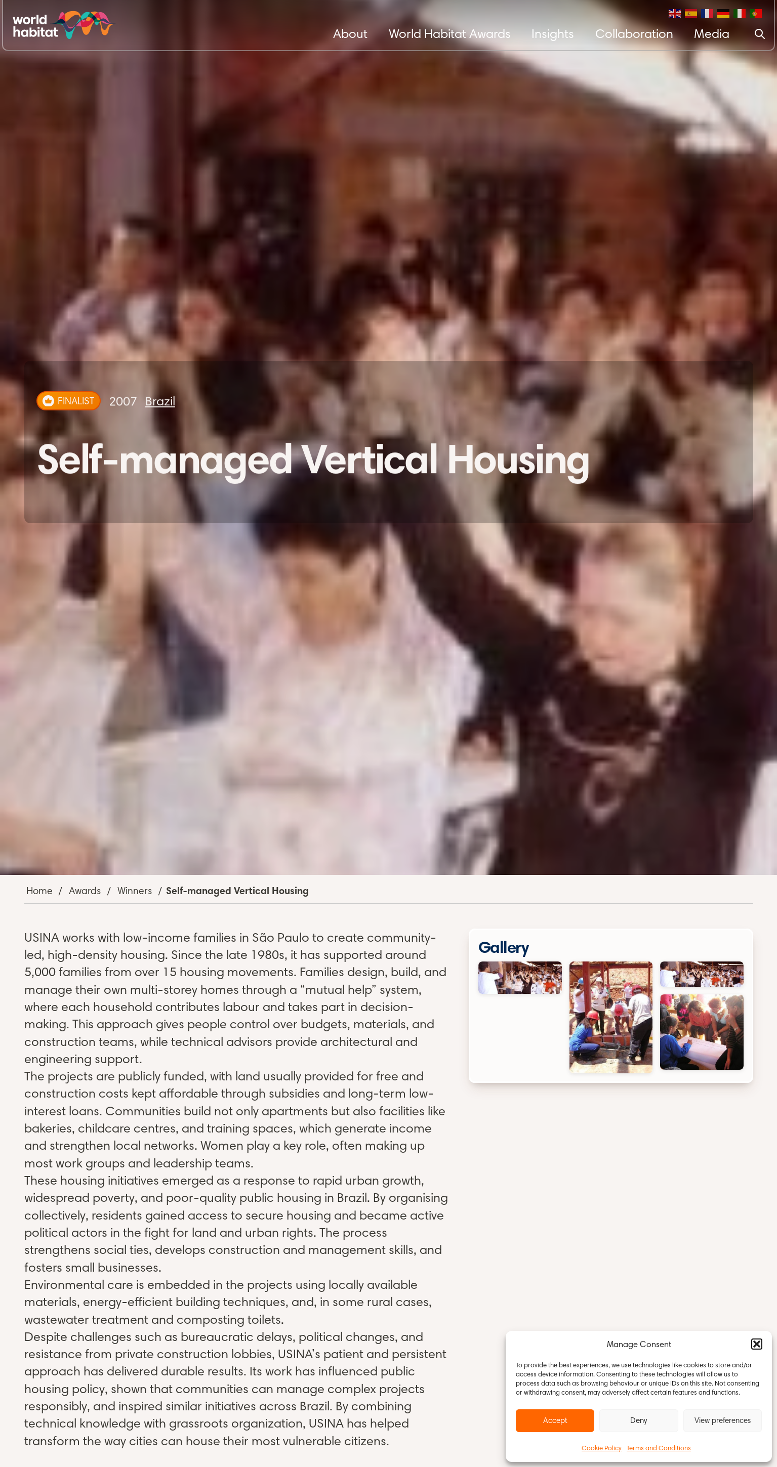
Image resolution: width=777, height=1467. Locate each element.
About (350, 33)
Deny (638, 1420)
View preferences (722, 1420)
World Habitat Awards (450, 33)
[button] (757, 1344)
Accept (555, 1420)
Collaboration (634, 33)
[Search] (760, 34)
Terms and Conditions (659, 1448)
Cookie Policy (602, 1448)
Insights (552, 33)
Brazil (160, 400)
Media (711, 33)
